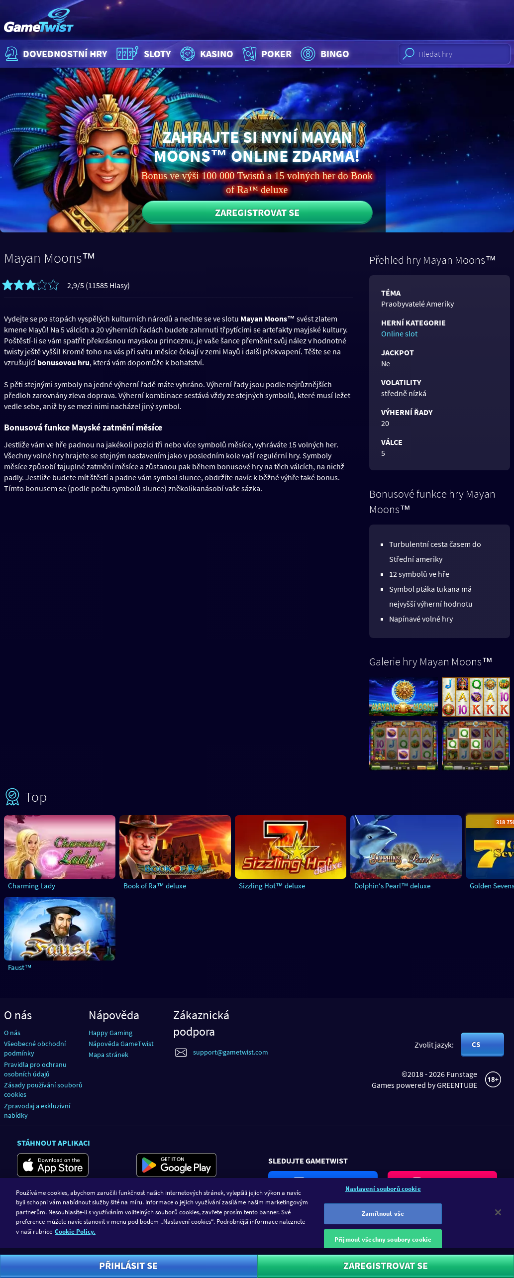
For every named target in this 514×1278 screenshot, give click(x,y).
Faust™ (20, 967)
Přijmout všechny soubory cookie (382, 1243)
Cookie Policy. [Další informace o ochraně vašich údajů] (75, 1236)
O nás (12, 1032)
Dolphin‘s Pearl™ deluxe (392, 885)
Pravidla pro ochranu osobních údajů (35, 1069)
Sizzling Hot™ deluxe (272, 885)
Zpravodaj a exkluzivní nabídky (37, 1110)
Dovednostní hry (54, 54)
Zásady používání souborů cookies (43, 1089)
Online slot (399, 333)
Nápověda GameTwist (121, 1043)
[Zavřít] (498, 1216)
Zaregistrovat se (257, 212)
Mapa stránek (108, 1054)
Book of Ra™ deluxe (154, 885)
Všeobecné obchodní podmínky (35, 1048)
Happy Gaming (110, 1032)
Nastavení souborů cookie (383, 1192)
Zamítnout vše (383, 1218)
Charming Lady (31, 885)
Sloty (142, 54)
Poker (266, 54)
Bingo (323, 54)
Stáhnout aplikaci (53, 1143)
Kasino (205, 54)
